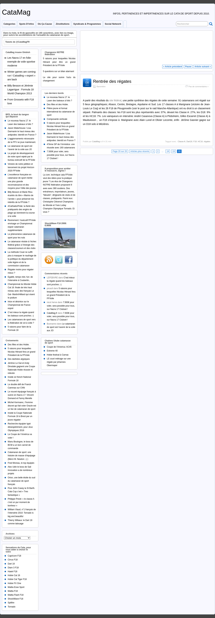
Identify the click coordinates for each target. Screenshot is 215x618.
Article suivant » (202, 66)
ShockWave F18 (15, 599)
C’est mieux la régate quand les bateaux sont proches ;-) (61, 281)
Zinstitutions (62, 24)
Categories (9, 24)
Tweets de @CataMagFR (17, 42)
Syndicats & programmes (87, 24)
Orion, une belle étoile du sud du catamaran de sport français (21, 481)
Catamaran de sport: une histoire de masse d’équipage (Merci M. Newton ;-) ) (21, 455)
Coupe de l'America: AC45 (59, 347)
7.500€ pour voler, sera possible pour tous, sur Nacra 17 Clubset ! (60, 154)
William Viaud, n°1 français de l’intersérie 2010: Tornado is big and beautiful (22, 512)
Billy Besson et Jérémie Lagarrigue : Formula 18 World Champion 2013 (20, 89)
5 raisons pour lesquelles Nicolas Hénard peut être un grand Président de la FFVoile (59, 61)
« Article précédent (172, 66)
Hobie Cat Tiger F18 (17, 579)
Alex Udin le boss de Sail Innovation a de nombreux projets (20, 470)
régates (207, 141)
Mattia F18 (13, 591)
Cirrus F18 (13, 559)
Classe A (181, 141)
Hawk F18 (12, 571)
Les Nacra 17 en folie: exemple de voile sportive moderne (21, 61)
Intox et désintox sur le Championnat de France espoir (19, 305)
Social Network (113, 24)
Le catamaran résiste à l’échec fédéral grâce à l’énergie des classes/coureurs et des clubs (22, 244)
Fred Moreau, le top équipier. (21, 463)
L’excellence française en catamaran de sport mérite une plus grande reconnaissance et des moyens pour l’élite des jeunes (22, 181)
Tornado (11, 606)
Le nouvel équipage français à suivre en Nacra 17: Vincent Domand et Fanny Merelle (22, 395)
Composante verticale (57, 119)
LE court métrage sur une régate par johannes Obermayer (59, 362)
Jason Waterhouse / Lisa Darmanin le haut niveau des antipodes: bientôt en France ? (22, 131)
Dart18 (189, 141)
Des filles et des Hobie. (18, 344)
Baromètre (101, 86)
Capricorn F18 (14, 556)
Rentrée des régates (112, 81)
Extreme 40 (52, 351)
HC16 (200, 141)
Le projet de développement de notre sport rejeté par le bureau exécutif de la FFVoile (21, 156)
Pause (188, 66)
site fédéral (115, 100)
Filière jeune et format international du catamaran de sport (61, 111)
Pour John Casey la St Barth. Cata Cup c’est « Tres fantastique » (21, 491)
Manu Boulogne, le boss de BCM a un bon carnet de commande (20, 445)
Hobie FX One (14, 583)
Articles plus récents (139, 151)
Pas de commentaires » (198, 86)
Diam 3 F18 (13, 567)
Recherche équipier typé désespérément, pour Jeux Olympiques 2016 (20, 427)
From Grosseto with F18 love (20, 101)
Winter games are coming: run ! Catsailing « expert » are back (21, 75)
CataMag (16, 12)
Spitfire (11, 602)
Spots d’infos (26, 24)
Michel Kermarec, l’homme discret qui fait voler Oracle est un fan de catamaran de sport (22, 405)
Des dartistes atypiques (19, 359)
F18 (195, 141)
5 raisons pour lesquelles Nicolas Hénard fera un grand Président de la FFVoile (21, 351)
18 (168, 151)
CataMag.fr (52, 313)
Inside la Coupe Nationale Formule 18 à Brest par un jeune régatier (20, 416)
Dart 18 (11, 564)
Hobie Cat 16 (14, 575)
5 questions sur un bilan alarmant (58, 71)
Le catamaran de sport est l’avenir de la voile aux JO (61, 327)
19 (173, 151)
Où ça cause (45, 24)
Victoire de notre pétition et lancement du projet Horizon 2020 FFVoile (21, 167)
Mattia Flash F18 (15, 595)
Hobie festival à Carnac (58, 355)
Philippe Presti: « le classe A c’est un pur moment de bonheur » (21, 502)
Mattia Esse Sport (16, 587)
